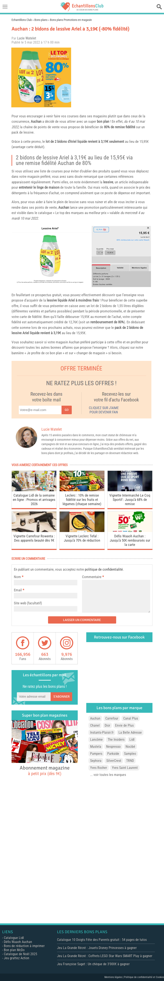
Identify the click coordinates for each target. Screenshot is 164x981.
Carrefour (111, 718)
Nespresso (113, 747)
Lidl (132, 740)
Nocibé (130, 747)
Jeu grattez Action (16, 958)
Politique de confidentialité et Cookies (144, 977)
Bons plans (40, 20)
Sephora (95, 761)
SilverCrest (113, 761)
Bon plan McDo (14, 950)
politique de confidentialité (104, 569)
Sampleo (130, 754)
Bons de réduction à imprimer (24, 946)
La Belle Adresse (130, 732)
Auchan (36, 121)
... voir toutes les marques (108, 775)
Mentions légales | (114, 977)
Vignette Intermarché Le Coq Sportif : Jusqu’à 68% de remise (129, 499)
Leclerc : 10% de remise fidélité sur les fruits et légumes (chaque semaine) (82, 499)
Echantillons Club (22, 20)
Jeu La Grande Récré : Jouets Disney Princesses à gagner (97, 948)
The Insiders (116, 740)
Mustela (95, 747)
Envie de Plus (124, 725)
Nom (17, 577)
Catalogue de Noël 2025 (20, 954)
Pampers (96, 754)
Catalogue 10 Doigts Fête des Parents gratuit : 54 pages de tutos (102, 940)
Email (18, 590)
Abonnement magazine (45, 770)
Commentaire (93, 577)
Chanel (95, 725)
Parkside (113, 754)
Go (67, 410)
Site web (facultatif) (28, 603)
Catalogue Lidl (14, 938)
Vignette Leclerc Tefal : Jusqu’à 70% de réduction (82, 538)
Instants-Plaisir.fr (102, 732)
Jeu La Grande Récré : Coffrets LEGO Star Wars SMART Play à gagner (104, 956)
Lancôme (96, 740)
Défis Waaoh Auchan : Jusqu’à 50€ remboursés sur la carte (130, 540)
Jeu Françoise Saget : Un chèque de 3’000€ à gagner (93, 964)
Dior (107, 725)
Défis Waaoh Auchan (18, 942)
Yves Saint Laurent (125, 768)
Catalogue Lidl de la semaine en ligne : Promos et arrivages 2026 (34, 499)
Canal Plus (130, 718)
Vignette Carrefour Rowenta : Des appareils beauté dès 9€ (34, 538)
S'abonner (61, 696)
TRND (130, 761)
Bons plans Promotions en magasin (71, 20)
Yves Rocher (98, 768)
